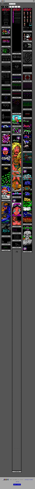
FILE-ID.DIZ (27, 65)
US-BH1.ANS (17, 134)
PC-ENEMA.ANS (27, 90)
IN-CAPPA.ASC (16, 74)
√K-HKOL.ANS (17, 247)
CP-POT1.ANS (6, 46)
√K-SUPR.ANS (17, 471)
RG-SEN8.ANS (6, 122)
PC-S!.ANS (6, 102)
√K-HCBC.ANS (6, 244)
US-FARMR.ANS (27, 167)
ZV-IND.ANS (17, 226)
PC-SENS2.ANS (16, 113)
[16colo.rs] (2, 1)
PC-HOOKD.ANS (16, 97)
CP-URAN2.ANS (27, 50)
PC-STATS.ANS (27, 109)
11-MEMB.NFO (27, 31)
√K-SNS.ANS (6, 250)
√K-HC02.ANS (17, 240)
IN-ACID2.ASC (16, 61)
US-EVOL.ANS (6, 164)
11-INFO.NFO (17, 53)
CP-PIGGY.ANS (27, 41)
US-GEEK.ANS (6, 200)
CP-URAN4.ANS (6, 54)
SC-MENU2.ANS (27, 151)
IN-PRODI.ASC (6, 71)
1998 (2, 3)
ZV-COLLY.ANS (27, 224)
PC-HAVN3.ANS (6, 94)
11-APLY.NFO (6, 27)
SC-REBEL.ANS (6, 131)
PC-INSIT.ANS (27, 99)
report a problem (17, 484)
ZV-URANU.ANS (27, 251)
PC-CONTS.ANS (16, 81)
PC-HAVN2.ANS (16, 90)
